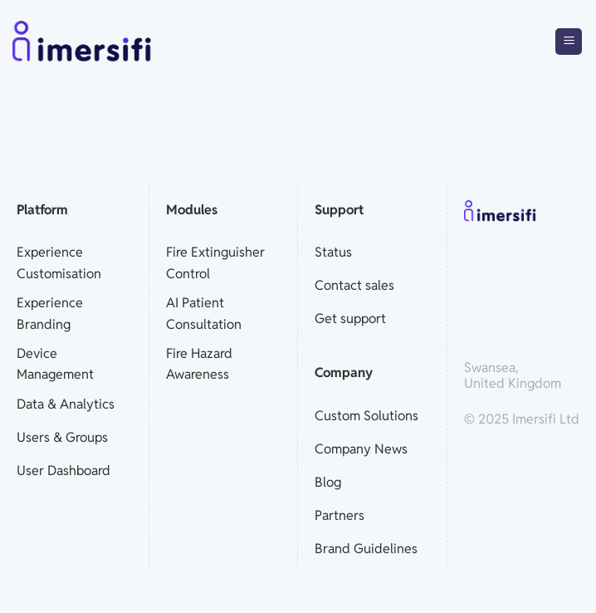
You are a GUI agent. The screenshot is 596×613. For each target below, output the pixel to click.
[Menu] (568, 42)
